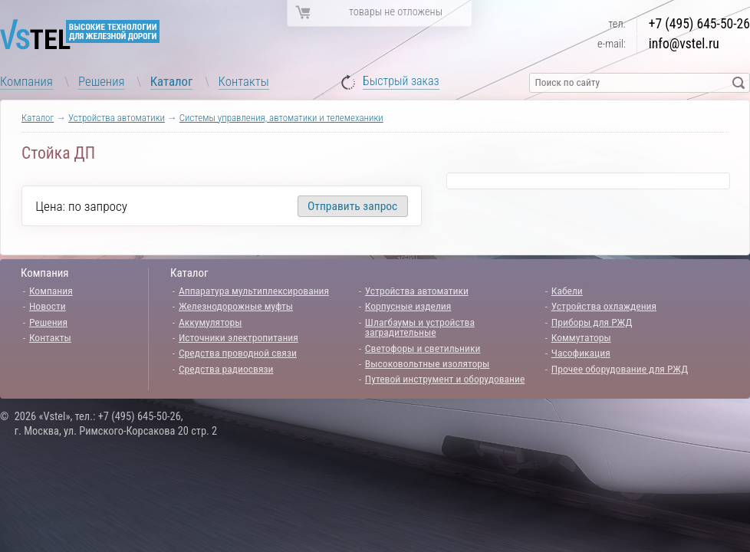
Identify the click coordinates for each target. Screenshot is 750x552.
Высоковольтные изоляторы (427, 363)
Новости (47, 306)
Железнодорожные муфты (236, 306)
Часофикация (580, 353)
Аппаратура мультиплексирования (254, 290)
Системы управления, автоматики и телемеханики (281, 117)
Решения (101, 81)
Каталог (171, 81)
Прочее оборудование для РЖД (619, 369)
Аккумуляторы (210, 322)
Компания (26, 81)
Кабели (567, 290)
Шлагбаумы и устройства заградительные (420, 327)
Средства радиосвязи (226, 369)
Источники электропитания (238, 337)
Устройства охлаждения (603, 306)
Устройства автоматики (116, 117)
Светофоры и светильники (423, 348)
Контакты (244, 81)
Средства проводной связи (238, 353)
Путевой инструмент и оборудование (445, 379)
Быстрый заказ (401, 81)
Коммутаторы (581, 337)
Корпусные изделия (408, 306)
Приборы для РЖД (592, 322)
